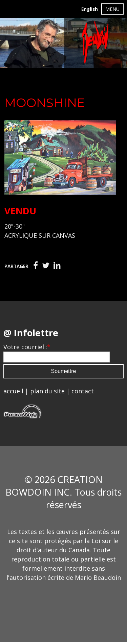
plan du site (47, 391)
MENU (112, 9)
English (89, 9)
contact (82, 391)
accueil (13, 391)
